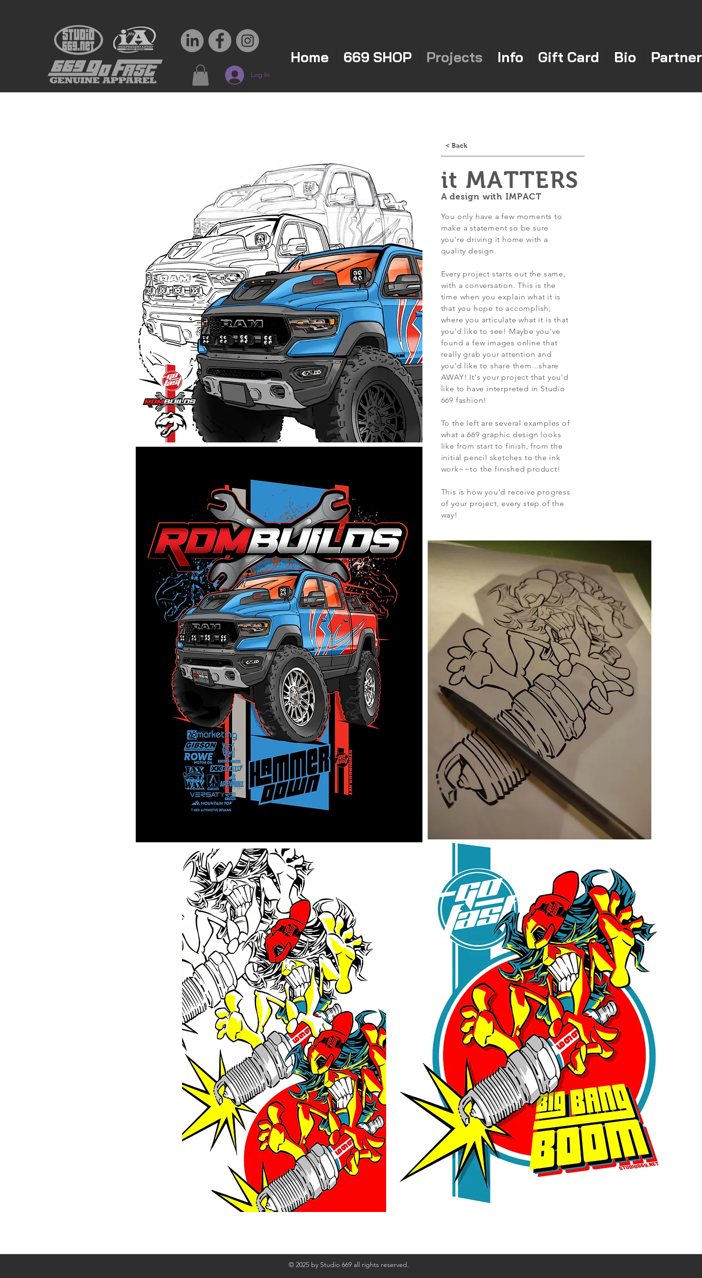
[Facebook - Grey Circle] (219, 40)
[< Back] (456, 145)
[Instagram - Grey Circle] (247, 40)
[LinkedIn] (192, 40)
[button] (200, 75)
